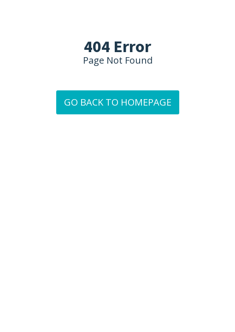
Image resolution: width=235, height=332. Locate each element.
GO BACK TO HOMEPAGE (117, 102)
